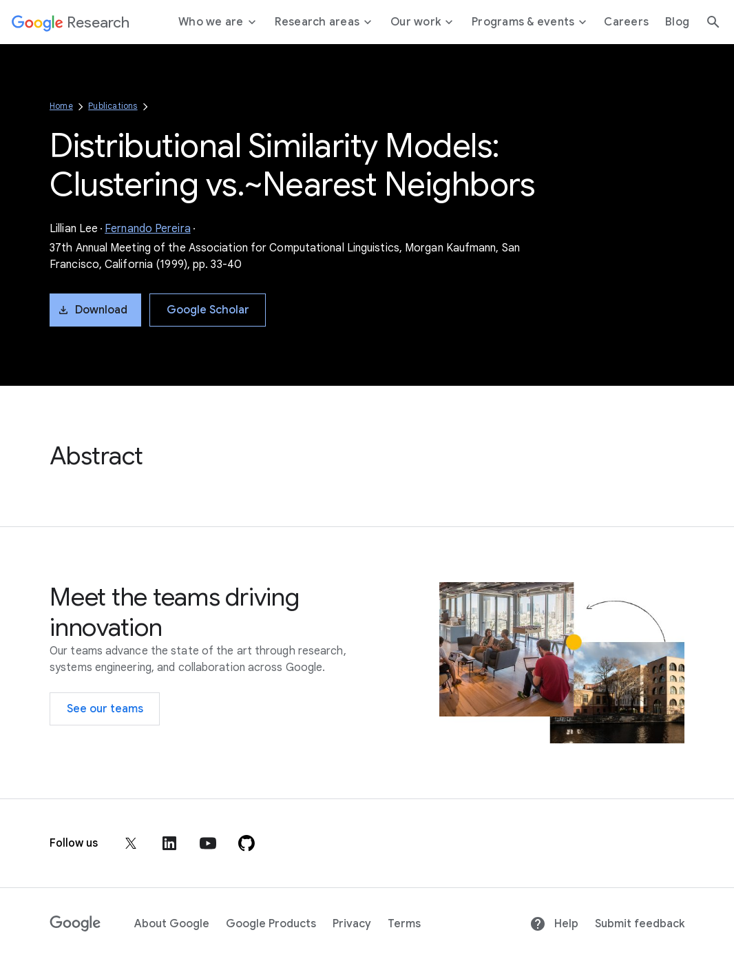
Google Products (271, 924)
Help (553, 924)
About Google (171, 924)
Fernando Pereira (148, 229)
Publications (112, 106)
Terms (404, 924)
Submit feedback (639, 924)
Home (61, 106)
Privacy (352, 924)
